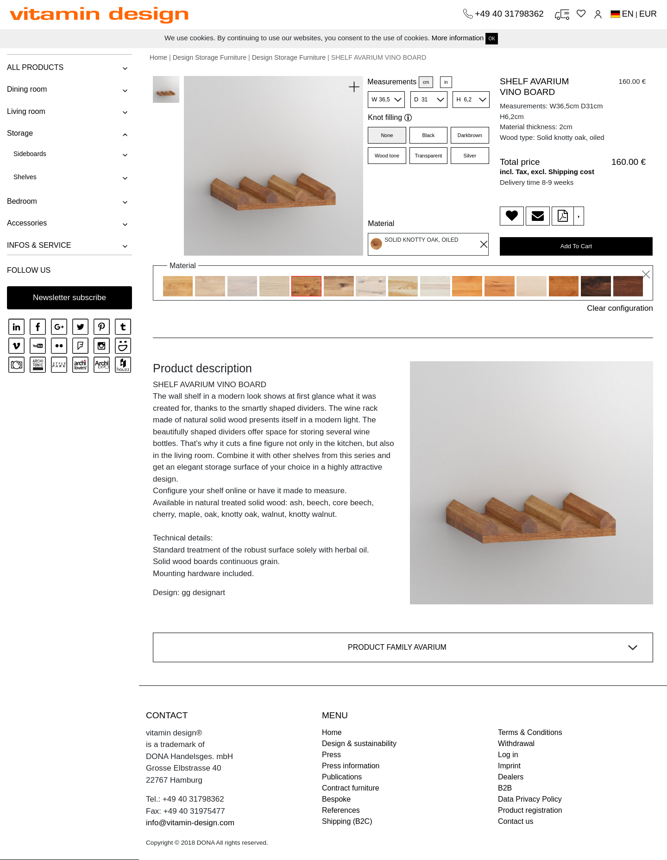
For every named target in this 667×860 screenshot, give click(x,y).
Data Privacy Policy (530, 799)
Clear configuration (620, 308)
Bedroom (22, 201)
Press (331, 755)
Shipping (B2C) (347, 821)
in (446, 82)
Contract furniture (350, 788)
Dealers (510, 777)
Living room (26, 111)
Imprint (509, 766)
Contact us (515, 821)
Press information (351, 766)
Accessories (27, 223)
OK (491, 38)
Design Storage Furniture (209, 57)
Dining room (27, 89)
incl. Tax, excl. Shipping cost (547, 172)
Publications (342, 777)
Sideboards (29, 153)
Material (381, 223)
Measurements (391, 82)
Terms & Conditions (530, 732)
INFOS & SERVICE (39, 245)
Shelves (25, 177)
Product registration (530, 810)
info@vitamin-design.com (190, 822)
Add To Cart (576, 246)
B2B (505, 788)
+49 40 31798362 (510, 14)
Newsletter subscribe (69, 297)
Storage (20, 133)
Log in (508, 755)
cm (426, 82)
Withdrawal (516, 743)
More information (458, 38)
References (341, 810)
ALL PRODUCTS (35, 67)
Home (158, 57)
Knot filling (390, 117)
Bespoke (336, 799)
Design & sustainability (359, 743)
